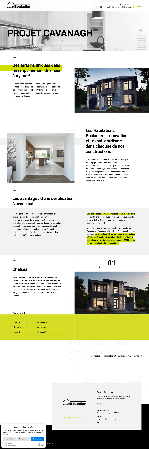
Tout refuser (9, 439)
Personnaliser (23, 439)
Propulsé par (41, 444)
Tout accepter (37, 439)
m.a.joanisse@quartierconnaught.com (108, 419)
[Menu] (139, 5)
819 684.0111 (125, 4)
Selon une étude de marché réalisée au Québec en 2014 (111, 214)
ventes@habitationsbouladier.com (117, 7)
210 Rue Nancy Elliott (103, 410)
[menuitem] (134, 7)
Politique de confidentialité (10, 443)
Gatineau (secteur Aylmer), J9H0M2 (108, 413)
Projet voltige (67, 418)
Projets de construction (104, 396)
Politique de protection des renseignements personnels (17, 445)
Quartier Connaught (78, 418)
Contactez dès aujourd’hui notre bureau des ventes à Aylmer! (116, 356)
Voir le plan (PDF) (19, 313)
